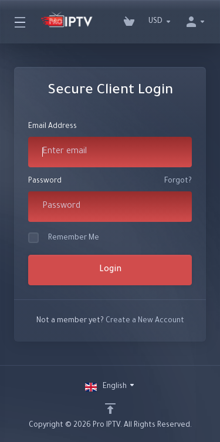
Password (45, 181)
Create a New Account (145, 321)
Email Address (52, 127)
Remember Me (63, 237)
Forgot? (178, 181)
